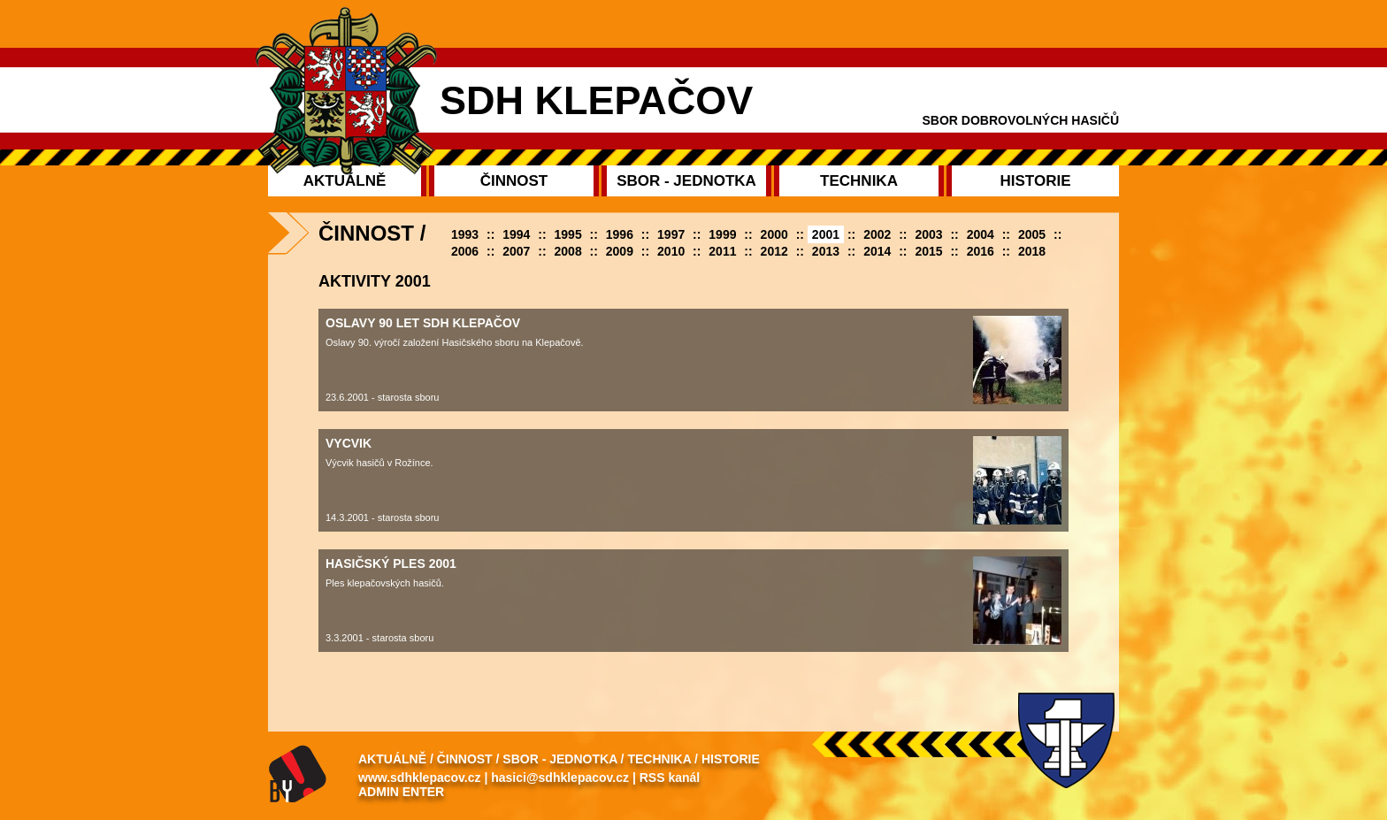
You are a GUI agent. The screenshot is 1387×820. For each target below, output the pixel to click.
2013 (825, 251)
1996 (619, 234)
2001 (825, 234)
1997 (671, 234)
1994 (516, 234)
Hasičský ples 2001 (391, 563)
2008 (568, 251)
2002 (877, 234)
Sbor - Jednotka (559, 759)
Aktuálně (392, 759)
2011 (722, 251)
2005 (1032, 234)
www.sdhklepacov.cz (419, 777)
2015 (928, 251)
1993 (465, 234)
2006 (465, 251)
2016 (980, 251)
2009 (619, 251)
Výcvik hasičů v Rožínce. (379, 462)
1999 (722, 234)
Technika (659, 759)
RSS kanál (670, 777)
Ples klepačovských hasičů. (385, 583)
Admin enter (401, 792)
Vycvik (349, 443)
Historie (730, 759)
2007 (516, 251)
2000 (774, 234)
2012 (774, 251)
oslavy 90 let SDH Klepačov (423, 323)
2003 (928, 234)
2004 (980, 234)
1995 (568, 234)
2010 (671, 251)
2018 (1032, 251)
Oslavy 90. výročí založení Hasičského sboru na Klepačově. (455, 342)
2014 (877, 251)
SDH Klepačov (596, 100)
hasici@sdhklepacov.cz (560, 777)
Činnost (465, 759)
